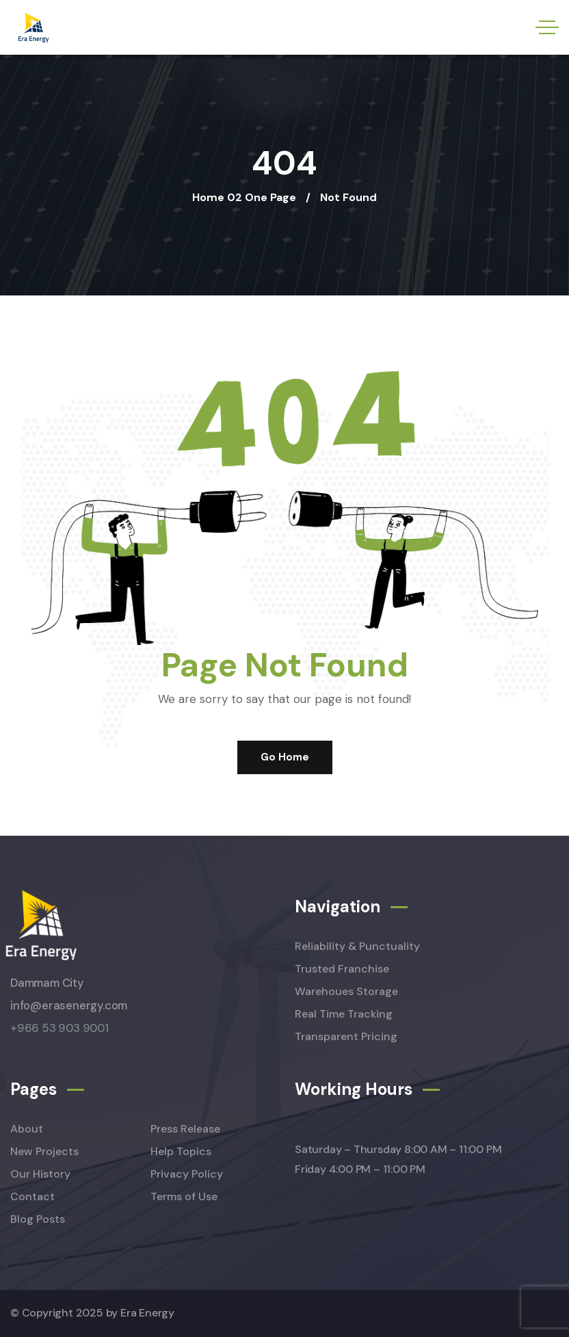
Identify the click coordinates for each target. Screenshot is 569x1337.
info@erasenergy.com (68, 1005)
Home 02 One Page (244, 197)
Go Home (285, 757)
